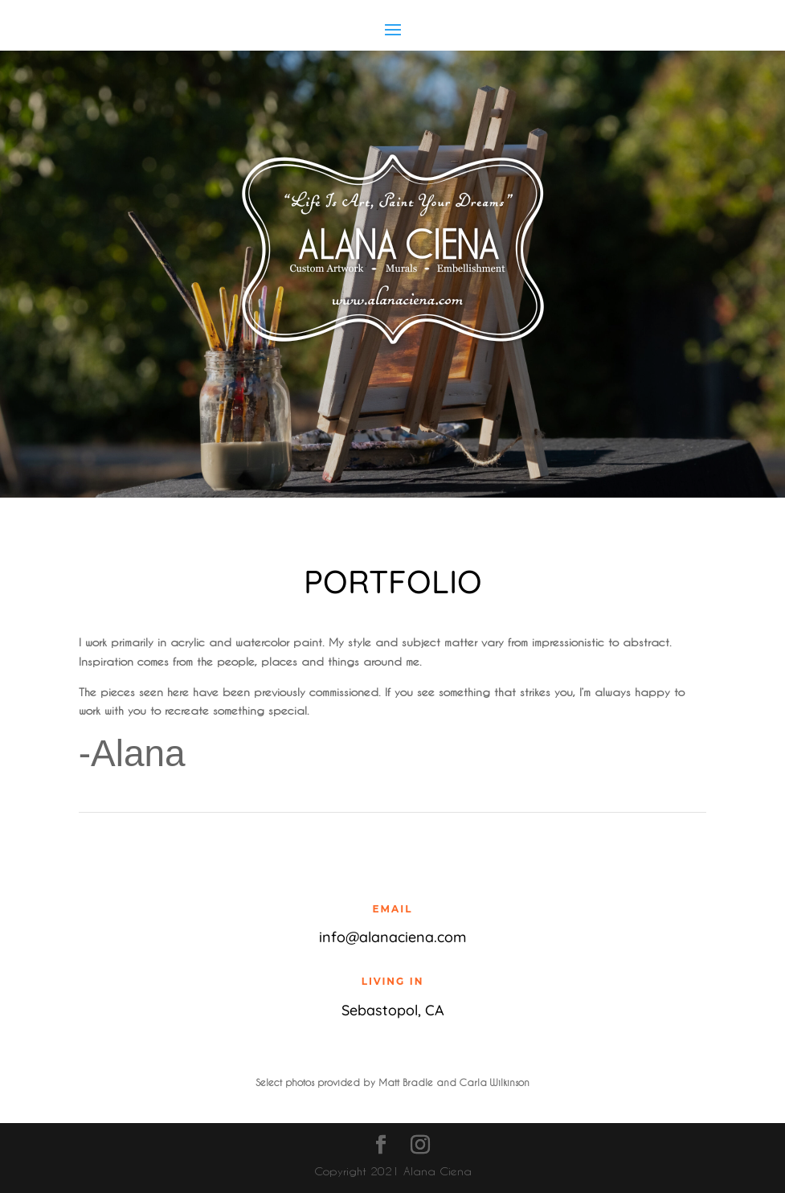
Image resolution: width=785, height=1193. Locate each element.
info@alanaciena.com (392, 937)
